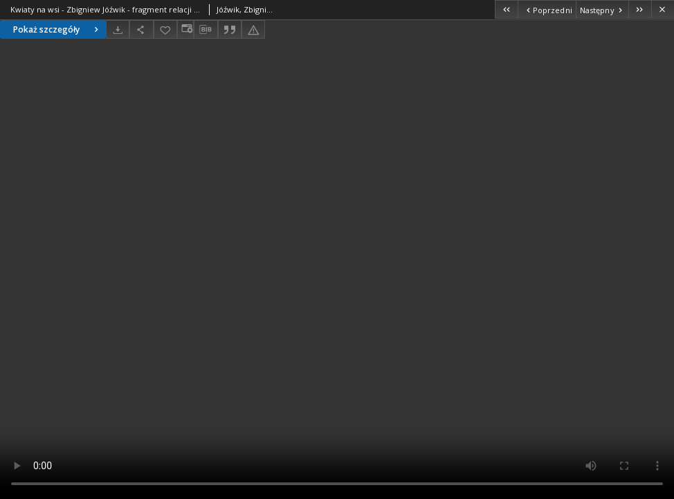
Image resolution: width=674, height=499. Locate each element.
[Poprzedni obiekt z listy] (546, 9)
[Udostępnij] (141, 29)
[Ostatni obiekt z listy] (639, 9)
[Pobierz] (117, 29)
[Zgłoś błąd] (253, 29)
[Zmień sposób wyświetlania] (185, 29)
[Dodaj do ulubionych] (165, 29)
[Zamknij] (662, 9)
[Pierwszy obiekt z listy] (506, 9)
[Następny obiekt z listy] (602, 9)
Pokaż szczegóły (57, 29)
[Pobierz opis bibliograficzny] (205, 30)
